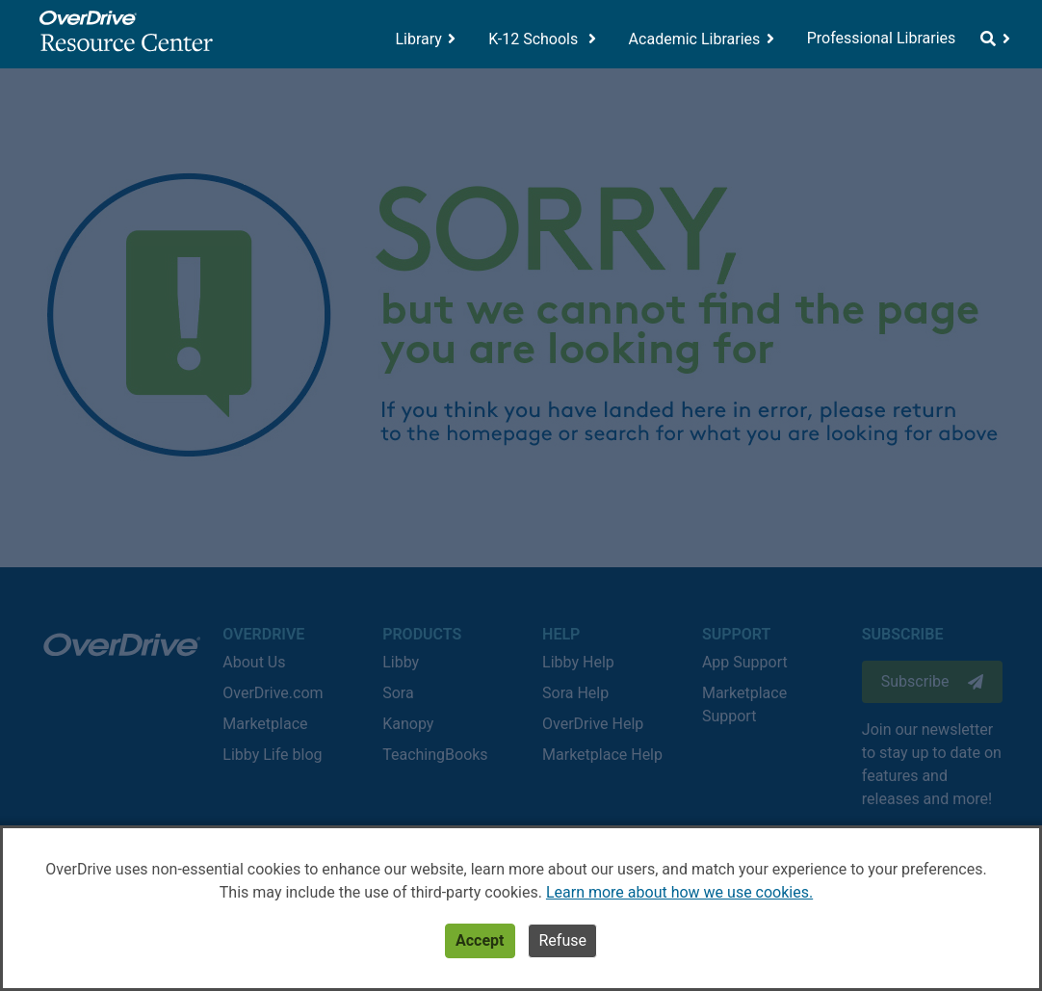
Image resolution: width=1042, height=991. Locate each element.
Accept (480, 940)
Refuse (562, 940)
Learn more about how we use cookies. (679, 892)
